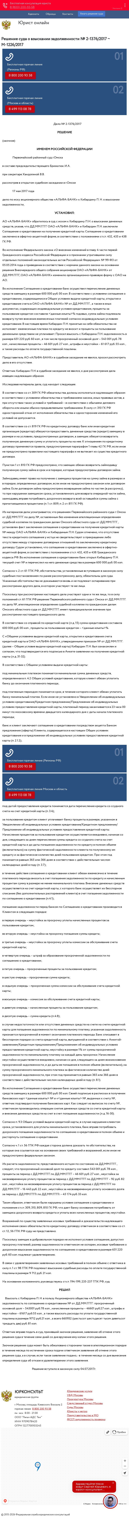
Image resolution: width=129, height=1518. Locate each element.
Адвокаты (33, 14)
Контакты (67, 14)
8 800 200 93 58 (41, 1409)
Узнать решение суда (91, 13)
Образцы (51, 14)
